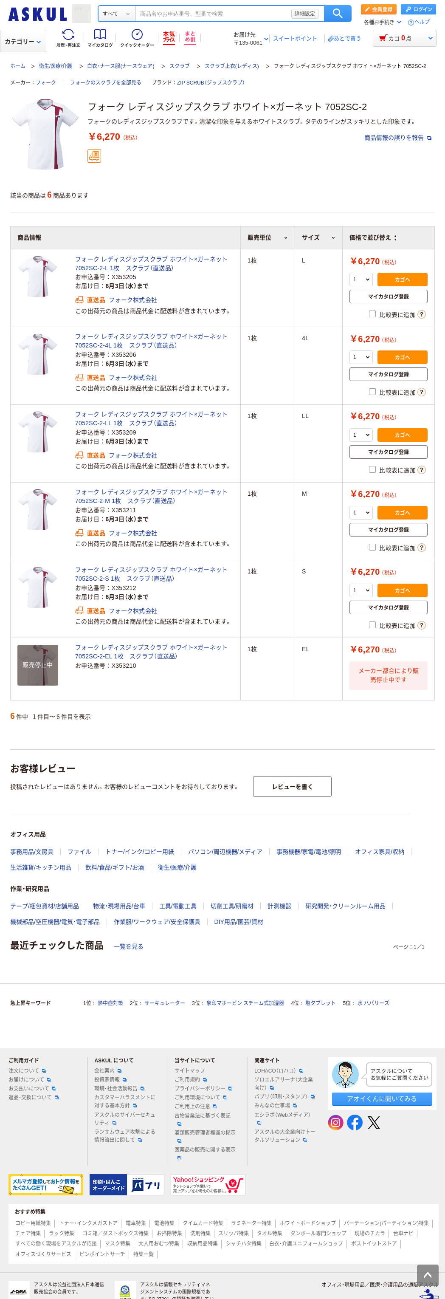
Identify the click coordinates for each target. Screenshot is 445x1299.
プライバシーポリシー (203, 1089)
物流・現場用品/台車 (119, 906)
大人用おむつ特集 (158, 1244)
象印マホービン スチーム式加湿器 (245, 1003)
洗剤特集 (200, 1234)
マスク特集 (117, 1244)
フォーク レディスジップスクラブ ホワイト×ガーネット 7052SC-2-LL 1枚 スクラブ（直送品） (151, 418)
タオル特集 (269, 1234)
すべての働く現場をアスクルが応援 (56, 1244)
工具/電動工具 (178, 906)
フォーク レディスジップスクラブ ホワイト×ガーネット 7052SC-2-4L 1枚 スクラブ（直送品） (151, 341)
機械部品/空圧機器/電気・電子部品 (55, 921)
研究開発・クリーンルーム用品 (345, 906)
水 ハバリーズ (373, 1003)
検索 (338, 13)
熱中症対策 (110, 1003)
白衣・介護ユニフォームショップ (306, 1244)
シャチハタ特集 (244, 1244)
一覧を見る (129, 946)
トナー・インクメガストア (88, 1223)
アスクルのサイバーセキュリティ (124, 1119)
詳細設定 (305, 13)
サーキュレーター (164, 1003)
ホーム (17, 66)
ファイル (79, 851)
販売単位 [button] (268, 237)
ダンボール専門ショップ (318, 1234)
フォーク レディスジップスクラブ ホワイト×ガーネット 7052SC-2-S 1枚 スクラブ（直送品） (151, 574)
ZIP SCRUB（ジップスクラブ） (211, 83)
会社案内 (107, 1071)
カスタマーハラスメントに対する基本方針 (124, 1102)
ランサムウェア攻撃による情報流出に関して (124, 1136)
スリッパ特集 (233, 1234)
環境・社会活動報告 (119, 1089)
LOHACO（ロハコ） (278, 1071)
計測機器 (279, 906)
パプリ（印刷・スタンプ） (284, 1097)
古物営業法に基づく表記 (203, 1119)
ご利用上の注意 (196, 1107)
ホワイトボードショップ (308, 1223)
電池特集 (164, 1223)
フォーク (46, 83)
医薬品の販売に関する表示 (205, 1153)
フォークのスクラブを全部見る (105, 83)
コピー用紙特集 (33, 1223)
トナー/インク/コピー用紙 (139, 851)
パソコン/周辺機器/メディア (225, 851)
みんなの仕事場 (275, 1106)
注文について (27, 1071)
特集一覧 (143, 1254)
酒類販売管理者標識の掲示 (205, 1136)
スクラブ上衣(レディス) (232, 66)
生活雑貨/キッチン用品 (40, 867)
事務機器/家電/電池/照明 (308, 851)
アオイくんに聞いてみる (382, 1098)
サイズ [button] (318, 237)
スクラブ (179, 66)
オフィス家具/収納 (379, 851)
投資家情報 (110, 1080)
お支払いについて (32, 1089)
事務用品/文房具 (32, 851)
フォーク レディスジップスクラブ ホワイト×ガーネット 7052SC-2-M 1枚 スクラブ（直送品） (151, 496)
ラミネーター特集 (251, 1223)
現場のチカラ (370, 1234)
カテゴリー (23, 41)
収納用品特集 (202, 1244)
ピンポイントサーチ (102, 1254)
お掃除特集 (169, 1234)
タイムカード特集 (203, 1223)
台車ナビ (403, 1234)
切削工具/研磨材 (232, 906)
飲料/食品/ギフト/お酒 (114, 867)
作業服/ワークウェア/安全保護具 (157, 921)
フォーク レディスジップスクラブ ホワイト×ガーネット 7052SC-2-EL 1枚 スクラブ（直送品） (151, 652)
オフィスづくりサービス (43, 1254)
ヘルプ (422, 22)
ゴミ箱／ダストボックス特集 (115, 1234)
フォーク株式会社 (133, 300)
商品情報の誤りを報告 (397, 137)
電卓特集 (136, 1223)
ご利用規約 (191, 1080)
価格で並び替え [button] (372, 237)
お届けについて (29, 1080)
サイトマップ (190, 1071)
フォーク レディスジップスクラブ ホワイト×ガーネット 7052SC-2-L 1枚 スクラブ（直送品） (151, 263)
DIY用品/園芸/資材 (238, 921)
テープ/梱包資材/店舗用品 (44, 906)
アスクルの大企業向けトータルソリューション (284, 1136)
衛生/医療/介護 (56, 66)
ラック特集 (61, 1234)
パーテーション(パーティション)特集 (386, 1223)
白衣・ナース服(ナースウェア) (120, 66)
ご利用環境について (201, 1098)
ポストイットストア (374, 1244)
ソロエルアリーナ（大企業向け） (283, 1084)
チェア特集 (28, 1234)
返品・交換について (33, 1098)
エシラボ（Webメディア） (282, 1118)
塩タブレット (320, 1003)
